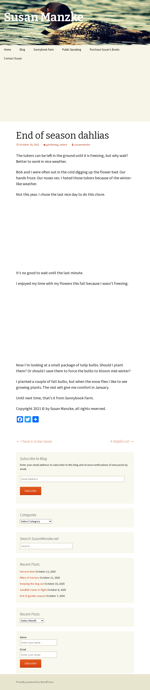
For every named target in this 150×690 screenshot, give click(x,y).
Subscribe (31, 490)
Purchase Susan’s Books (105, 49)
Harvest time (27, 571)
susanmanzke (82, 144)
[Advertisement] (75, 92)
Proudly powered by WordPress (35, 682)
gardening (52, 144)
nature (63, 144)
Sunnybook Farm (44, 49)
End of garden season (33, 596)
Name (23, 637)
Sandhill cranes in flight (33, 590)
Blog (22, 49)
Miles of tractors (29, 577)
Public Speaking (71, 49)
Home (7, 49)
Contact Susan (13, 58)
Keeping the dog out (32, 583)
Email (23, 649)
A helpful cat (122, 441)
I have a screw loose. (34, 441)
